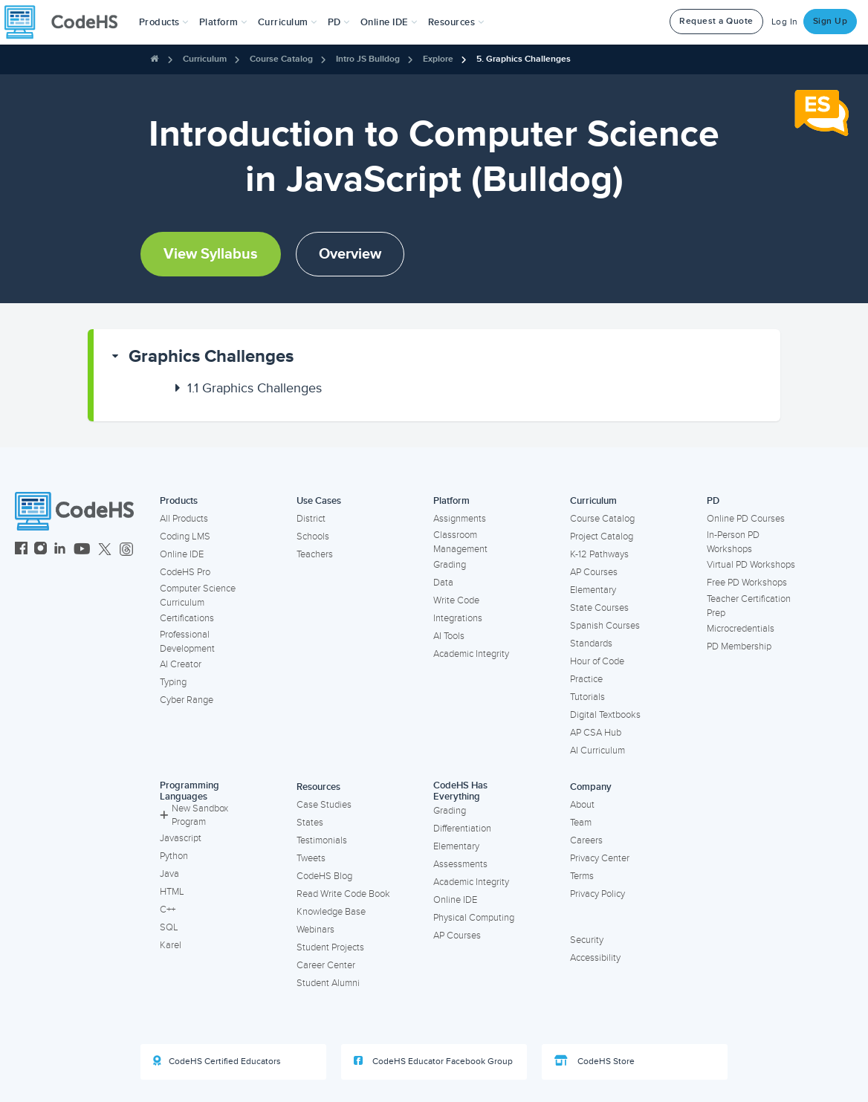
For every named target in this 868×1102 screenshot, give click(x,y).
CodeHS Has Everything (460, 791)
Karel (170, 945)
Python (174, 856)
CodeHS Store (594, 1061)
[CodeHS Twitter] (104, 550)
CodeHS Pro (185, 572)
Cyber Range (186, 700)
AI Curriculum (597, 750)
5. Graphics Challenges (523, 59)
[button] (164, 22)
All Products (184, 519)
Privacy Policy (597, 894)
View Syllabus (210, 254)
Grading (449, 565)
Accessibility (595, 958)
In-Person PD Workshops (733, 542)
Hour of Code (597, 661)
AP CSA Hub (595, 733)
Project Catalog (601, 536)
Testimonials (322, 840)
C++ (167, 909)
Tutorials (587, 697)
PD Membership (739, 646)
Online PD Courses (746, 519)
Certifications (187, 618)
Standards (591, 643)
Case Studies (324, 805)
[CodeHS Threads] (126, 550)
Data (443, 583)
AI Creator (180, 664)
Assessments (460, 864)
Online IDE (182, 554)
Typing (173, 682)
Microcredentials (740, 629)
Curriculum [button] (287, 22)
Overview (350, 254)
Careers (586, 840)
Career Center (326, 965)
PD (713, 501)
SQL (169, 927)
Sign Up (830, 21)
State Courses (599, 608)
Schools (313, 536)
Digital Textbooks (605, 715)
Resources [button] (456, 22)
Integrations (457, 618)
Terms (582, 876)
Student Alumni (328, 983)
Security (586, 940)
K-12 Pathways (599, 554)
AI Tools (448, 636)
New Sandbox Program (194, 816)
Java (169, 874)
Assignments (459, 519)
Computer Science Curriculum (198, 596)
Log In (784, 21)
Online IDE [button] (389, 22)
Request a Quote (716, 21)
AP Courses (594, 572)
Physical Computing (473, 918)
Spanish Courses (605, 626)
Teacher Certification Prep (749, 606)
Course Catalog (281, 59)
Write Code (456, 600)
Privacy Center (599, 858)
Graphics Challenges (211, 356)
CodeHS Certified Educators (217, 1061)
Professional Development (187, 642)
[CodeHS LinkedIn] (60, 550)
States (310, 823)
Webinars (315, 930)
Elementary (593, 590)
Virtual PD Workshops (751, 565)
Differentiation (462, 828)
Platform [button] (223, 22)
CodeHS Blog (324, 876)
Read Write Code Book (343, 894)
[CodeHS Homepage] (67, 22)
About (582, 805)
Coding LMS (185, 536)
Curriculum (205, 59)
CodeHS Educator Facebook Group (433, 1061)
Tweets (311, 858)
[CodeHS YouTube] (82, 550)
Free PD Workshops (747, 583)
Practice (586, 679)
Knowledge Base (331, 912)
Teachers (315, 554)
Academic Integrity (471, 654)
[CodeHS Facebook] (21, 550)
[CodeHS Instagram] (40, 550)
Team (581, 823)
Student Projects (330, 947)
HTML (172, 892)
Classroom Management (460, 542)
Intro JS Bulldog (368, 59)
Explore (438, 59)
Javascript (180, 838)
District (311, 519)
